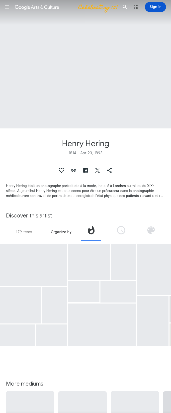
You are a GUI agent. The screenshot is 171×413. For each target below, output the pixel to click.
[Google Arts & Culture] (66, 7)
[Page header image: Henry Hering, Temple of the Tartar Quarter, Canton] (85, 64)
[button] (7, 7)
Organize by (61, 232)
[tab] (91, 232)
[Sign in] (155, 7)
